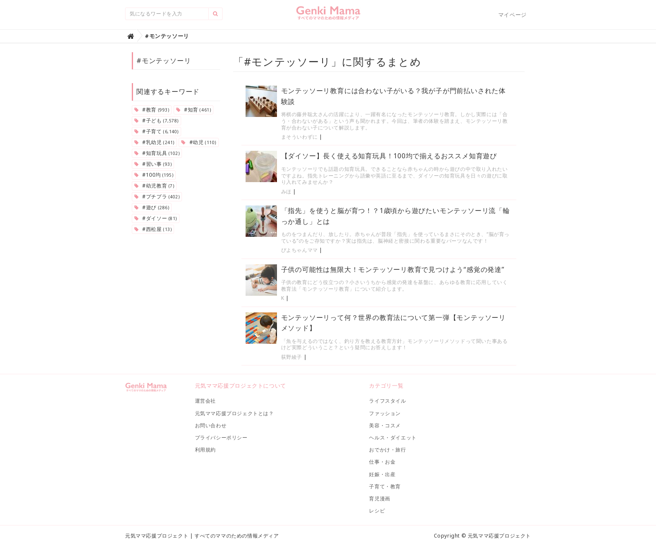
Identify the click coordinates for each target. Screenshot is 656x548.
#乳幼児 (154, 142)
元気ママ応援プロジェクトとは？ (234, 413)
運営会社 (205, 400)
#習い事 (153, 163)
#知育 (193, 109)
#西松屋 (153, 229)
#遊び (151, 207)
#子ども (156, 120)
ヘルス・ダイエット (392, 437)
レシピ (377, 510)
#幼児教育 (154, 185)
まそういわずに (299, 136)
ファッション (385, 413)
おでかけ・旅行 (387, 449)
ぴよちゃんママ (299, 250)
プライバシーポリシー (221, 437)
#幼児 (198, 142)
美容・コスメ (385, 425)
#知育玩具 (156, 153)
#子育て (156, 131)
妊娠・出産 (382, 474)
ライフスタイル (387, 400)
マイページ (512, 14)
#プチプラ (156, 196)
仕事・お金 (382, 461)
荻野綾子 (291, 356)
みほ (286, 191)
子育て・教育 (385, 486)
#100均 (153, 174)
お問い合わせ (211, 425)
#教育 (151, 109)
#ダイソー (155, 218)
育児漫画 (379, 498)
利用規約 (205, 449)
